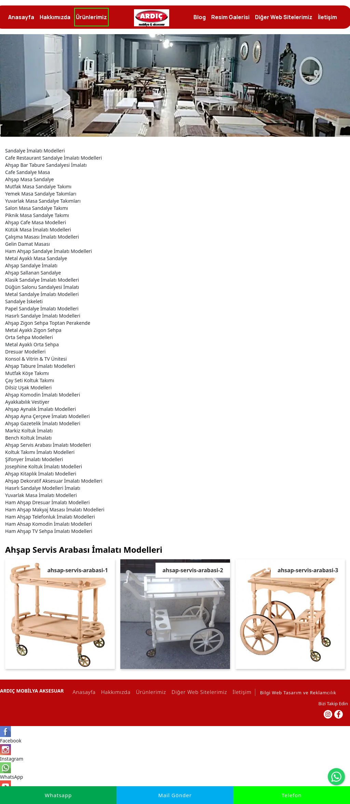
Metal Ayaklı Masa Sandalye (36, 258)
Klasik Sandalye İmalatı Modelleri (42, 280)
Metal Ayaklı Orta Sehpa (32, 344)
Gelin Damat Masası (27, 244)
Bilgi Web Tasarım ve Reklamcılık (298, 692)
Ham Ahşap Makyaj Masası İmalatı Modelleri (54, 509)
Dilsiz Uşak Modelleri (28, 387)
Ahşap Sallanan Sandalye (33, 272)
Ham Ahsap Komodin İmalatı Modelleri (48, 524)
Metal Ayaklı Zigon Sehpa (33, 330)
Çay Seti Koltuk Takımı (29, 380)
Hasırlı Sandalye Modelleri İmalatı (42, 488)
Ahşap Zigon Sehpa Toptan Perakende (47, 323)
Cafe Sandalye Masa (27, 172)
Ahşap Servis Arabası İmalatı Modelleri (48, 445)
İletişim (241, 691)
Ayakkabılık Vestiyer (27, 402)
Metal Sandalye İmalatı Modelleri (42, 294)
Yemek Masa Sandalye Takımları (40, 193)
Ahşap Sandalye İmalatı (31, 265)
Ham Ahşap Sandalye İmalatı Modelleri (48, 251)
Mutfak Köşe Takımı (27, 373)
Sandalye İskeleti (24, 301)
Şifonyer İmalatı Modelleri (34, 459)
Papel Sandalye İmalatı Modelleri (42, 308)
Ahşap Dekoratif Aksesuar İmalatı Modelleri (53, 481)
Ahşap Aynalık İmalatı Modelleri (40, 409)
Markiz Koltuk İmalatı (29, 430)
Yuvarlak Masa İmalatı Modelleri (41, 495)
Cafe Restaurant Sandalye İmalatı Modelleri (53, 158)
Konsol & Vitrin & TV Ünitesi (36, 359)
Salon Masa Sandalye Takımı (36, 208)
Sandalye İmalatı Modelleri (35, 150)
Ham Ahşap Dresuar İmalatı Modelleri (47, 502)
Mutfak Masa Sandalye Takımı (38, 186)
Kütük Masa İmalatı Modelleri (38, 229)
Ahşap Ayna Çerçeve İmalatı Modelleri (47, 416)
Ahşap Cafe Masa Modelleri (35, 222)
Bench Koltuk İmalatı (28, 437)
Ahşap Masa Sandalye (29, 179)
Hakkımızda (115, 691)
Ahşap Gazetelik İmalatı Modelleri (42, 423)
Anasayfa (82, 691)
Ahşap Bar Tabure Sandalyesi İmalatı (46, 165)
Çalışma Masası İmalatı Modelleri (42, 236)
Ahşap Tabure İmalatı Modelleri (40, 366)
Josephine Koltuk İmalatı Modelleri (43, 466)
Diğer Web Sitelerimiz (198, 691)
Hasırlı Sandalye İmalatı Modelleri (42, 315)
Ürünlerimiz (150, 691)
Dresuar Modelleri (25, 351)
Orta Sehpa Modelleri (29, 337)
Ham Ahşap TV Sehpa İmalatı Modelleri (48, 531)
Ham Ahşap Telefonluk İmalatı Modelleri (50, 516)
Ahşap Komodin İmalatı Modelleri (42, 394)
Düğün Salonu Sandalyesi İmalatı (42, 287)
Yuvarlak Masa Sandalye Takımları (43, 201)
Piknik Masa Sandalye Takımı (37, 215)
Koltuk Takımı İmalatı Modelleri (40, 452)
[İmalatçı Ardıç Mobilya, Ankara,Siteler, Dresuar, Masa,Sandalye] (151, 18)
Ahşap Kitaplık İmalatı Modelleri (40, 473)
